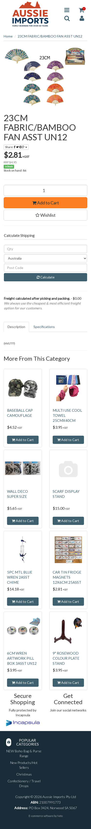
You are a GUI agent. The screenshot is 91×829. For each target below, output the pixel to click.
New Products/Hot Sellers (24, 765)
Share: (16, 147)
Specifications (44, 327)
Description (16, 327)
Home (8, 36)
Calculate (46, 277)
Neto (60, 815)
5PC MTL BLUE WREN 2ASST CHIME (19, 577)
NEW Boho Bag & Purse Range (23, 753)
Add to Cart (45, 202)
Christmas (24, 774)
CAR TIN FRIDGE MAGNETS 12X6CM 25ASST (67, 577)
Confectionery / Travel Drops (24, 783)
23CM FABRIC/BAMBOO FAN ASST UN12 (50, 36)
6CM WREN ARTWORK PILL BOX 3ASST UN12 (22, 658)
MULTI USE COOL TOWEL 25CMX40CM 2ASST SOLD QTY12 (67, 420)
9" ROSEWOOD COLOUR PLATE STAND (66, 658)
